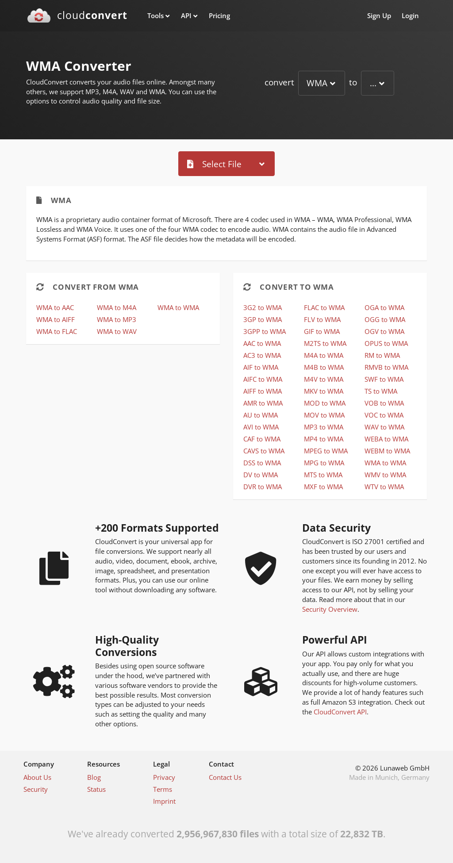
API (186, 15)
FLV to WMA (322, 319)
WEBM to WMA (387, 450)
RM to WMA (382, 355)
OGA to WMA (384, 307)
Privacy (164, 777)
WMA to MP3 (116, 319)
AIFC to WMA (262, 379)
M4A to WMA (323, 355)
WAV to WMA (384, 426)
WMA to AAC (55, 307)
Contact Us (225, 777)
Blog (94, 777)
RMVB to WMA (386, 367)
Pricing (219, 15)
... (373, 82)
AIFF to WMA (262, 391)
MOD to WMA (325, 403)
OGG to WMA (385, 319)
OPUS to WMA (386, 343)
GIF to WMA (322, 331)
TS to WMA (381, 391)
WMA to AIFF (55, 319)
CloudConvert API (340, 711)
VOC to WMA (384, 414)
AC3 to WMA (262, 355)
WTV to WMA (384, 486)
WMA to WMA (178, 307)
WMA (317, 82)
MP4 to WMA (323, 438)
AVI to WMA (261, 426)
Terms (162, 789)
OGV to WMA (384, 331)
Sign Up (379, 15)
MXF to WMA (323, 486)
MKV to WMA (323, 391)
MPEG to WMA (326, 450)
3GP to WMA (262, 319)
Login (410, 15)
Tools (155, 15)
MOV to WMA (324, 414)
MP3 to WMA (323, 426)
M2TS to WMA (325, 343)
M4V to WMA (323, 379)
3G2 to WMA (262, 307)
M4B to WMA (324, 367)
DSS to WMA (262, 462)
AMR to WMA (263, 403)
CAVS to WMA (263, 450)
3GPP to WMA (264, 331)
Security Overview (329, 609)
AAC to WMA (262, 343)
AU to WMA (260, 414)
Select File (214, 163)
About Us (37, 777)
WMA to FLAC (56, 331)
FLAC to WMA (324, 307)
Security (35, 789)
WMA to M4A (116, 307)
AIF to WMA (260, 367)
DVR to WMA (262, 486)
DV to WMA (260, 474)
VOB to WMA (384, 403)
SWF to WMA (384, 379)
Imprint (164, 801)
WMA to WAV (117, 331)
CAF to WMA (261, 438)
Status (96, 789)
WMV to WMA (385, 474)
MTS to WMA (323, 474)
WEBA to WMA (386, 438)
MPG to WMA (324, 462)
